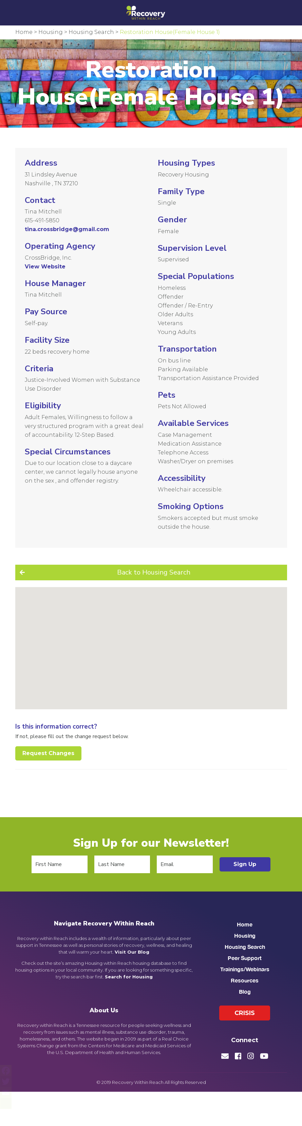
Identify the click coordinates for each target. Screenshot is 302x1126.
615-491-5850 (42, 220)
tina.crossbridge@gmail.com (67, 229)
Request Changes (48, 753)
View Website (45, 266)
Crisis (244, 1013)
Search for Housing (129, 976)
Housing (245, 935)
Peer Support (245, 958)
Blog (245, 991)
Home (244, 924)
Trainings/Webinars (244, 969)
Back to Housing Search (153, 572)
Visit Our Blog (132, 952)
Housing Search (245, 946)
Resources (245, 980)
